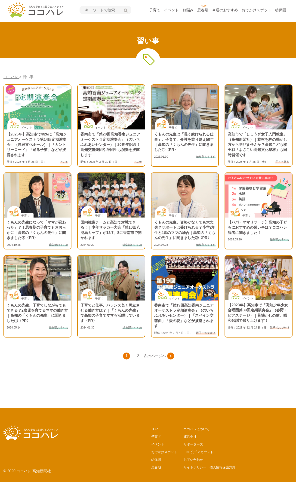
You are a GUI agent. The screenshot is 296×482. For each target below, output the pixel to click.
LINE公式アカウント (198, 452)
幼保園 (280, 10)
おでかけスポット (256, 10)
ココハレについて (197, 429)
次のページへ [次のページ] (159, 356)
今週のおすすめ (225, 10)
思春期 (202, 10)
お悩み (188, 10)
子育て (154, 10)
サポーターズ (193, 444)
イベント (171, 10)
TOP (154, 429)
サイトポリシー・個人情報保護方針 (209, 467)
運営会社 (190, 437)
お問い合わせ (193, 459)
